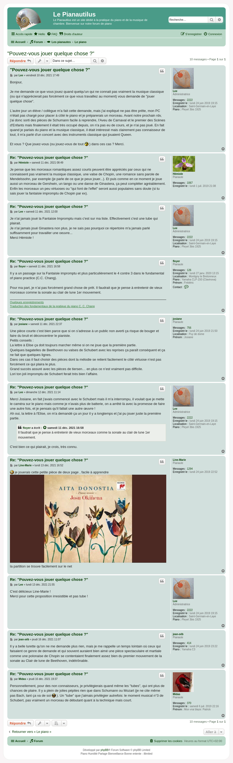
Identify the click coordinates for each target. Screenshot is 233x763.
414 (189, 643)
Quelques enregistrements (27, 302)
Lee (175, 91)
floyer (176, 261)
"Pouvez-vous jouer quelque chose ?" (50, 53)
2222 (190, 100)
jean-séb (178, 634)
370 (189, 703)
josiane (177, 318)
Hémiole (178, 173)
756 (189, 327)
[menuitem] (39, 34)
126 (189, 270)
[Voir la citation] (45, 427)
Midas (176, 694)
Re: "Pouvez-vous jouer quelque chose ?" (49, 157)
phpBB (104, 750)
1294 (190, 468)
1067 (190, 182)
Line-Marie (179, 459)
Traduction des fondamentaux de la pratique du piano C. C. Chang (52, 306)
